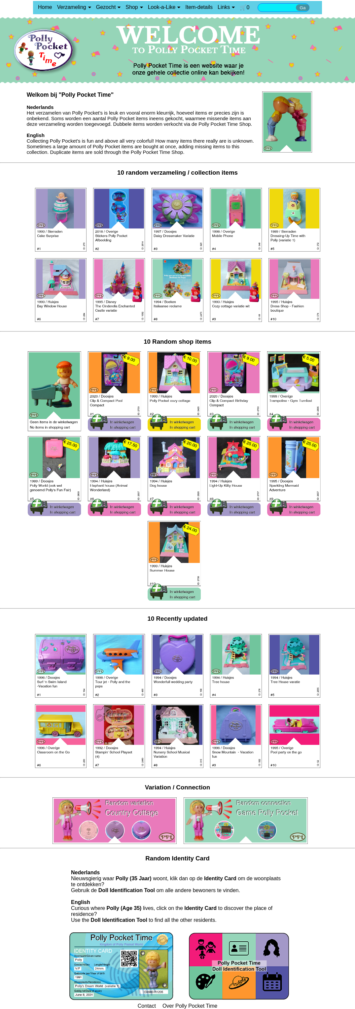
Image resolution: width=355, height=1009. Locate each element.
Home (45, 7)
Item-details (199, 7)
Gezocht (106, 7)
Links (224, 7)
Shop (131, 7)
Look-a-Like (162, 7)
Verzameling (71, 7)
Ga (303, 7)
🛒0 (244, 7)
